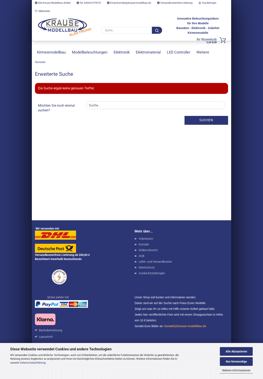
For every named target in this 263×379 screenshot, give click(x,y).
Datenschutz (147, 267)
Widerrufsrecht (148, 250)
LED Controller (178, 52)
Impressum (146, 238)
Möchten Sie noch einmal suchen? (56, 108)
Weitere (202, 52)
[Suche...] (157, 30)
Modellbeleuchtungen (89, 52)
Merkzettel (42, 11)
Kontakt (144, 244)
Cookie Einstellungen (152, 273)
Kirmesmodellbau (51, 52)
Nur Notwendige (236, 361)
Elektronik (122, 52)
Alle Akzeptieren (236, 351)
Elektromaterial (148, 52)
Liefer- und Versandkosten (155, 261)
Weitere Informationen (236, 370)
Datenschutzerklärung (32, 362)
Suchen (206, 120)
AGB (141, 256)
